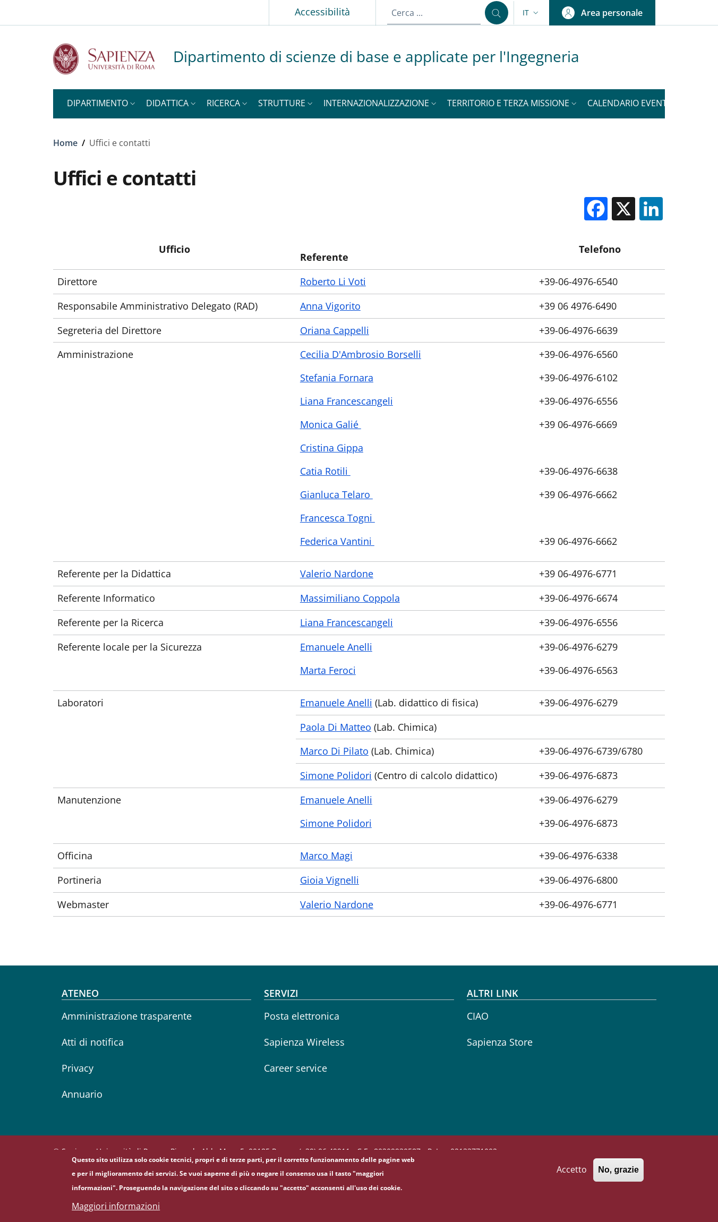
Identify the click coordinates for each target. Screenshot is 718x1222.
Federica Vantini (337, 541)
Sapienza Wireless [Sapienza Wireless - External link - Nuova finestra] (304, 1042)
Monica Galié (330, 424)
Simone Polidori (336, 775)
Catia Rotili (325, 471)
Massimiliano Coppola (350, 598)
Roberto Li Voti (333, 281)
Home (65, 143)
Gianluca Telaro (336, 494)
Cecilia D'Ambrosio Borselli (360, 354)
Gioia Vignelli (329, 880)
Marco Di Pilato (334, 751)
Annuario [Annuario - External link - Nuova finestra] (82, 1094)
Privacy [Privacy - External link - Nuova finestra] (77, 1068)
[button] (531, 13)
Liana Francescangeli (346, 401)
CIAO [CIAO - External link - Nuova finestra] (478, 1016)
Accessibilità (322, 11)
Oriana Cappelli (334, 330)
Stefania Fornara (336, 377)
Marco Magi (326, 855)
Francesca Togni (337, 517)
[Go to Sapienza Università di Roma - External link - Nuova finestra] (113, 58)
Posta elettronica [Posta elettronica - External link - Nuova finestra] (301, 1016)
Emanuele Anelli (336, 646)
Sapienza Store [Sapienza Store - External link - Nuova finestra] (500, 1042)
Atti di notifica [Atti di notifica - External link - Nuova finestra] (93, 1042)
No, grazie (618, 1173)
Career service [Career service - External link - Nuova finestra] (295, 1068)
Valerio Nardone (336, 573)
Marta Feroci (328, 670)
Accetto (572, 1173)
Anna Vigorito (330, 306)
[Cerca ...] (496, 12)
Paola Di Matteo (335, 727)
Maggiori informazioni (116, 1209)
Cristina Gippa (331, 447)
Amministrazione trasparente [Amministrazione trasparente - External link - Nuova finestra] (127, 1016)
